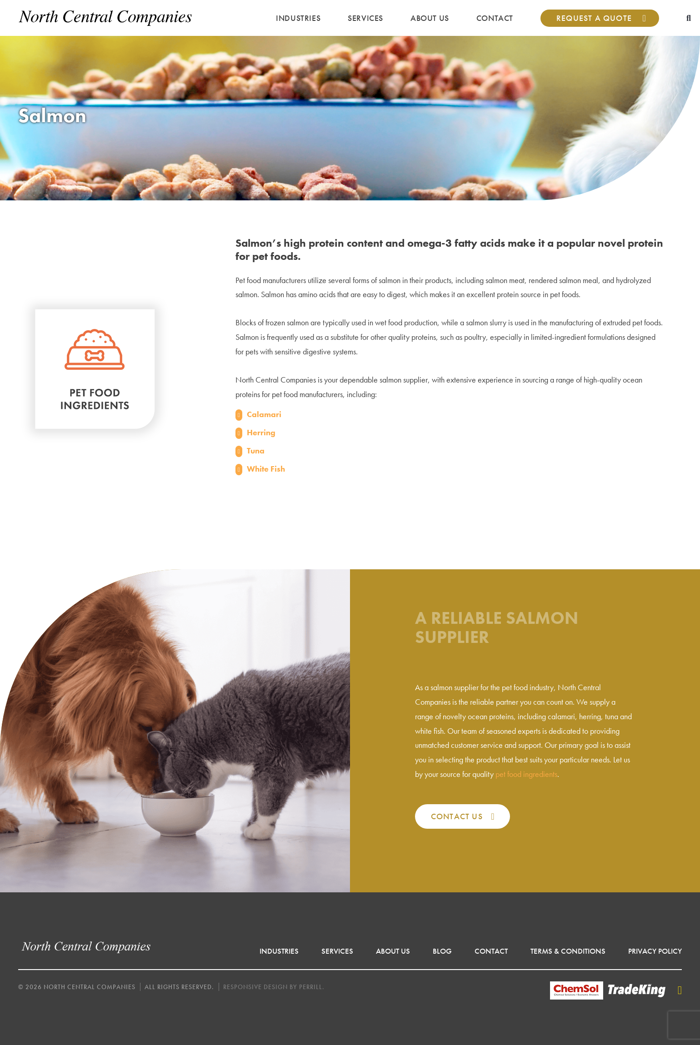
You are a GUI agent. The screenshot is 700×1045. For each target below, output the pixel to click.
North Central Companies (105, 18)
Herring (261, 432)
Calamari (264, 414)
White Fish (266, 468)
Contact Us (457, 816)
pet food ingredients (526, 774)
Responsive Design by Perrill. (274, 987)
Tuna (256, 450)
